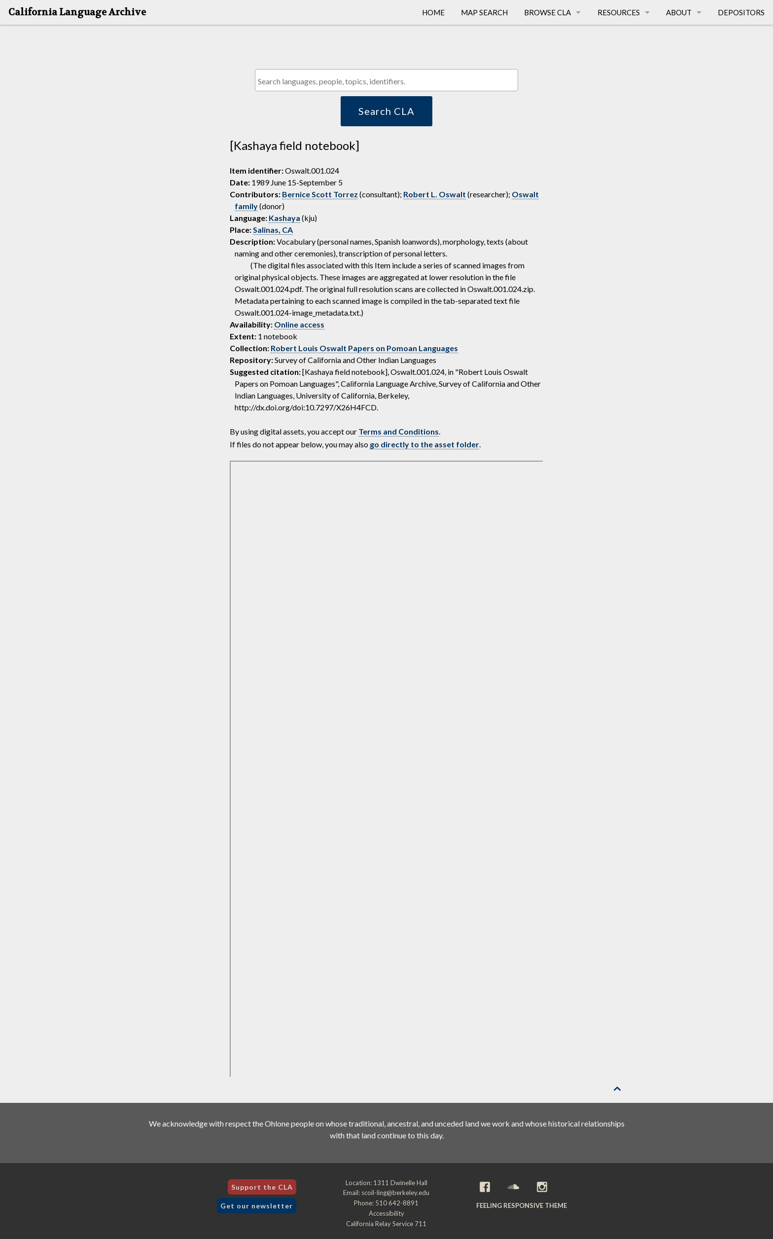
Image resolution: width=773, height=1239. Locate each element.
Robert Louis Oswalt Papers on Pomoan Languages (364, 348)
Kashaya (284, 217)
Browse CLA (547, 12)
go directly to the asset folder (424, 444)
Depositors (741, 12)
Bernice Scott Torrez (320, 194)
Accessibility (386, 1213)
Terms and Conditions (398, 431)
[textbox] (389, 81)
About (679, 12)
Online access (299, 324)
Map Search (484, 12)
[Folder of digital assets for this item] (387, 769)
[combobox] (386, 80)
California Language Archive (77, 12)
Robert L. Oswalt (434, 194)
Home (433, 12)
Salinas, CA (273, 229)
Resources (618, 12)
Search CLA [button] (386, 111)
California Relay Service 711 (386, 1224)
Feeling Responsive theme (521, 1205)
